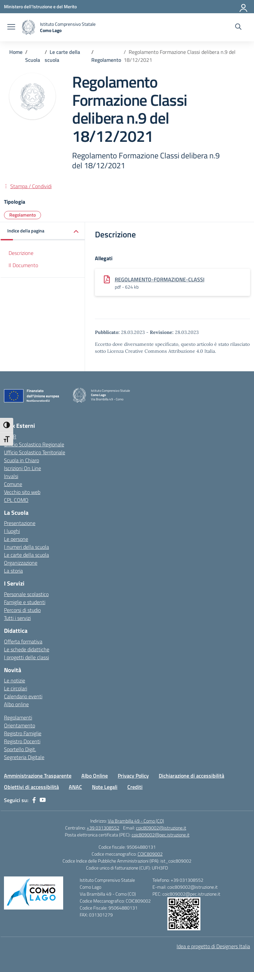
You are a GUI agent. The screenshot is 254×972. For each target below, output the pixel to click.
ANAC (75, 787)
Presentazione (19, 523)
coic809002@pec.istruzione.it (161, 834)
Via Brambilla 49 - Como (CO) (136, 820)
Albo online (16, 704)
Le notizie (14, 680)
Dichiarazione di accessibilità (191, 776)
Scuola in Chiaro (21, 460)
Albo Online (94, 776)
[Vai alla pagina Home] (15, 52)
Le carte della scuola (26, 555)
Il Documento (23, 265)
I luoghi (12, 531)
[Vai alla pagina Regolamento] (106, 60)
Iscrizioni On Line (22, 468)
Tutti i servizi (17, 618)
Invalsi (11, 476)
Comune (13, 484)
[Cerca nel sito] (238, 27)
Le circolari (15, 688)
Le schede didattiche (26, 649)
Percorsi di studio (22, 610)
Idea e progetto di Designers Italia (213, 946)
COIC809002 (150, 853)
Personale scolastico (26, 594)
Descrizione (21, 253)
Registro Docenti (22, 741)
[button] (43, 231)
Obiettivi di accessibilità (31, 787)
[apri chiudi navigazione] (11, 27)
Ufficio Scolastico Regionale (34, 444)
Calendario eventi (23, 696)
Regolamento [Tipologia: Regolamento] (22, 214)
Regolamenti (18, 717)
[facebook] (34, 800)
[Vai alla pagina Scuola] (32, 60)
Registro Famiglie (22, 733)
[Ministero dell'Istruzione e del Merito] (40, 6)
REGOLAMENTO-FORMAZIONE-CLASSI (159, 279)
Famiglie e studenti (24, 602)
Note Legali (104, 787)
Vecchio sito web (22, 492)
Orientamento (19, 725)
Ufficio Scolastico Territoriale (34, 452)
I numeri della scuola (26, 547)
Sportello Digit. (20, 749)
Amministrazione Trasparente (37, 776)
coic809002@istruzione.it (161, 827)
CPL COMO (16, 500)
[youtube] (43, 800)
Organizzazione (20, 563)
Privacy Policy (133, 776)
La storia (13, 571)
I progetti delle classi (26, 657)
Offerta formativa (23, 641)
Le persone (16, 539)
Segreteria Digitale (24, 757)
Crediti (135, 787)
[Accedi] (243, 6)
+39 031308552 (103, 827)
